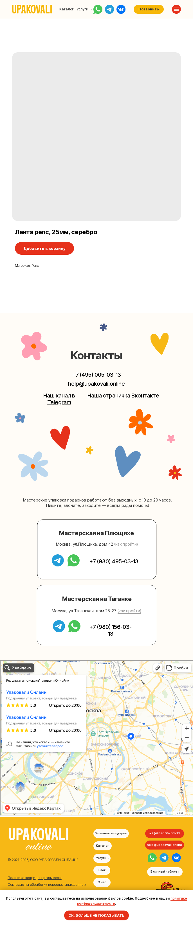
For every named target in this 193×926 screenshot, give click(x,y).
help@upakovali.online (96, 383)
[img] (152, 857)
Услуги (82, 9)
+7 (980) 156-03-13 (110, 630)
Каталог (66, 9)
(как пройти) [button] (126, 544)
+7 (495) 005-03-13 (96, 374)
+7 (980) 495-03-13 (113, 561)
